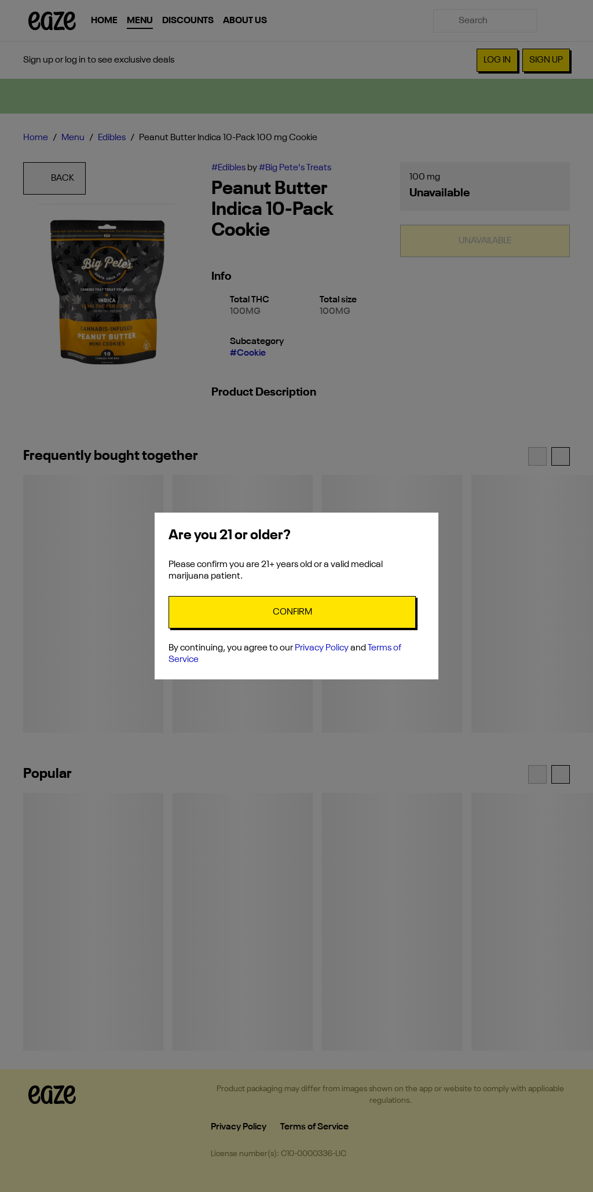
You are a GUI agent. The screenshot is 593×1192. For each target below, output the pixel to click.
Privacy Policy (322, 648)
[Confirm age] (292, 612)
